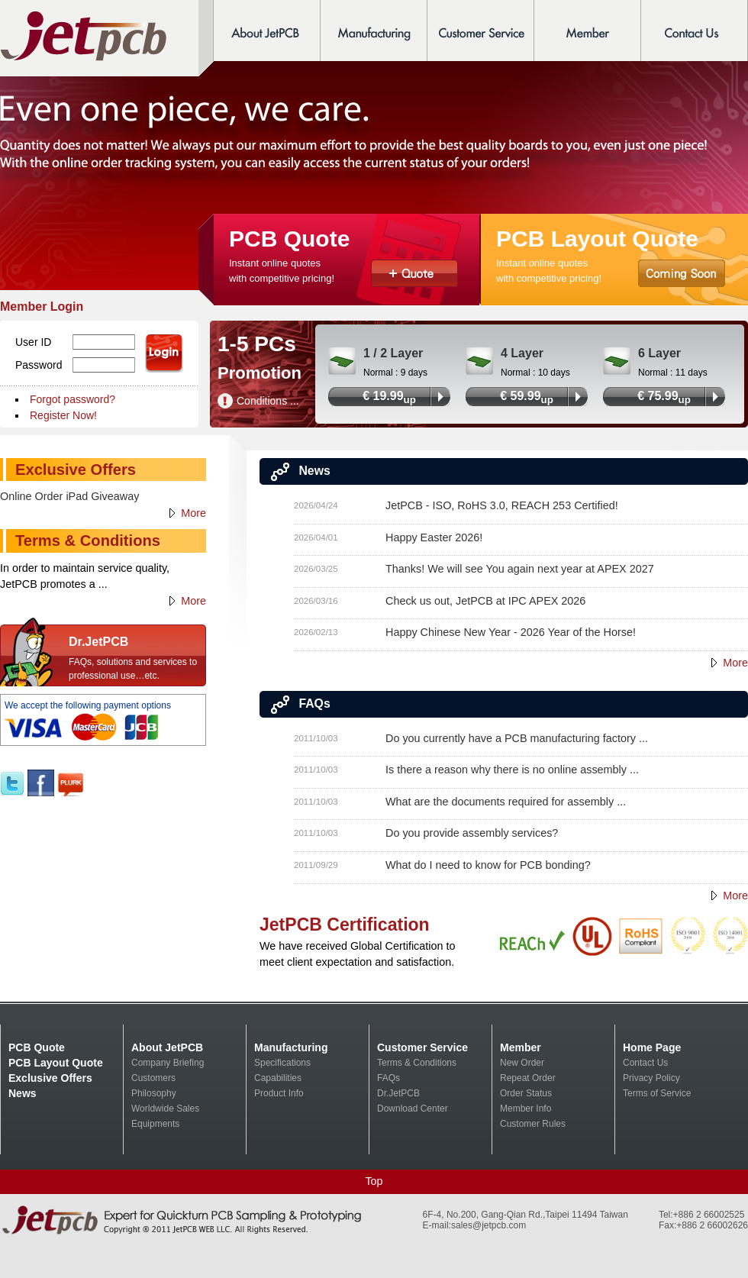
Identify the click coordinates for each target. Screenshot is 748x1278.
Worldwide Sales (165, 1108)
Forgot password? (72, 399)
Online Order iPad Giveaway (69, 496)
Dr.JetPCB (398, 1093)
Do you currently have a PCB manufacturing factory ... (516, 738)
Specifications (282, 1062)
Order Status (526, 1093)
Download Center (412, 1108)
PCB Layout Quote (55, 1063)
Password (38, 365)
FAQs (388, 1078)
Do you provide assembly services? (471, 833)
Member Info (525, 1108)
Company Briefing (167, 1062)
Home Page (652, 1047)
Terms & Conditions (416, 1062)
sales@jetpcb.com (488, 1225)
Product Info (279, 1093)
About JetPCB (167, 1047)
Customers (153, 1078)
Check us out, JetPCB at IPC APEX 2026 (485, 601)
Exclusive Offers (50, 1078)
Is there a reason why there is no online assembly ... (512, 769)
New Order (522, 1062)
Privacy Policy (651, 1078)
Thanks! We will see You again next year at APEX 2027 (519, 569)
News (22, 1093)
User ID (33, 342)
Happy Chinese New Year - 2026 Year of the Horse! (510, 632)
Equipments (155, 1123)
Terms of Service (657, 1093)
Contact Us (645, 1062)
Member (520, 1047)
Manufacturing (290, 1047)
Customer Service (422, 1047)
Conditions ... (268, 401)
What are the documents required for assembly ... (505, 802)
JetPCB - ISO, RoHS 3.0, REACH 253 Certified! (501, 505)
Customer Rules (533, 1123)
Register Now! (63, 415)
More (735, 663)
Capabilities (277, 1078)
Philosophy (153, 1093)
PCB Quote (36, 1047)
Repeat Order (528, 1078)
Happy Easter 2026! (433, 537)
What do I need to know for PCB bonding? (488, 865)
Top (373, 1181)
